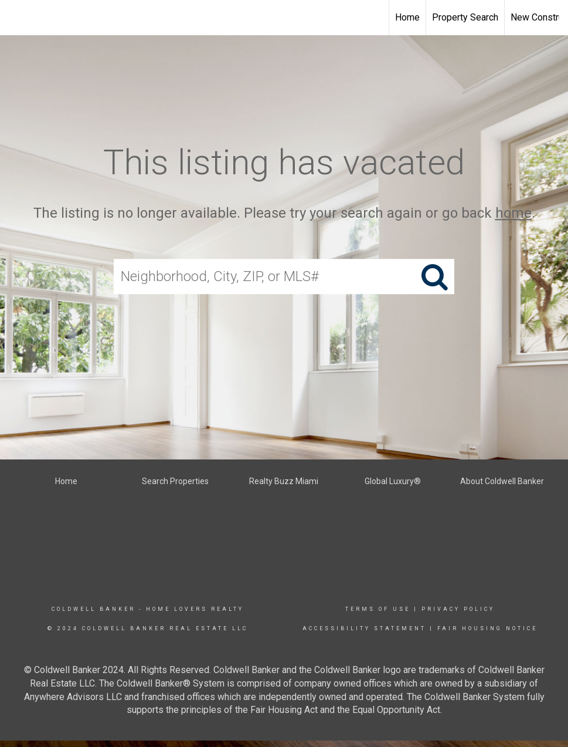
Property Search (465, 17)
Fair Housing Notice (487, 628)
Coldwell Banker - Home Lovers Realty (148, 609)
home (513, 213)
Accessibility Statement (364, 628)
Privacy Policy (458, 609)
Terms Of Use (377, 609)
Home (407, 17)
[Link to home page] (15, 17)
